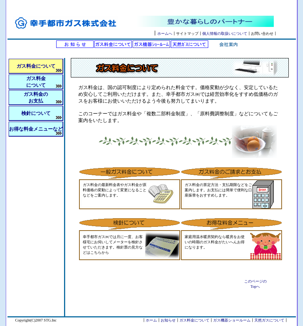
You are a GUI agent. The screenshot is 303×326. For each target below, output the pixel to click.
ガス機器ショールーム (232, 320)
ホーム (151, 320)
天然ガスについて (269, 320)
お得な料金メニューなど (36, 129)
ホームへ (164, 33)
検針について (36, 113)
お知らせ (168, 320)
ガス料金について (194, 320)
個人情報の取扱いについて (224, 33)
